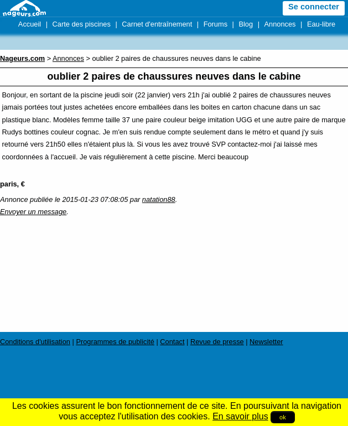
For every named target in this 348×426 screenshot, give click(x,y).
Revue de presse (217, 341)
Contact (172, 341)
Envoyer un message (33, 211)
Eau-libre (321, 24)
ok (282, 417)
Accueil (29, 24)
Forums (215, 24)
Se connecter (313, 6)
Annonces (280, 24)
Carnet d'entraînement (157, 24)
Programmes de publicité (115, 341)
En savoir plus (240, 416)
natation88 (158, 199)
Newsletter (266, 341)
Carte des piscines (82, 24)
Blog (245, 24)
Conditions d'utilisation (35, 341)
